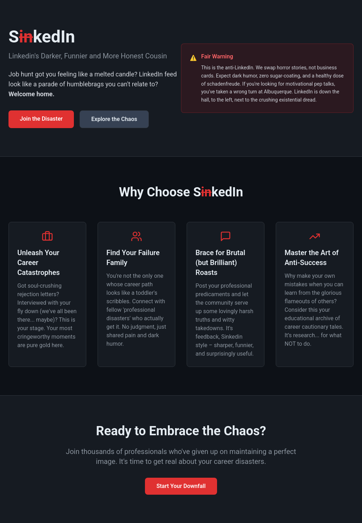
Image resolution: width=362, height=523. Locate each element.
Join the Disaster (41, 118)
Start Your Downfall (180, 486)
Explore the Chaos (114, 119)
